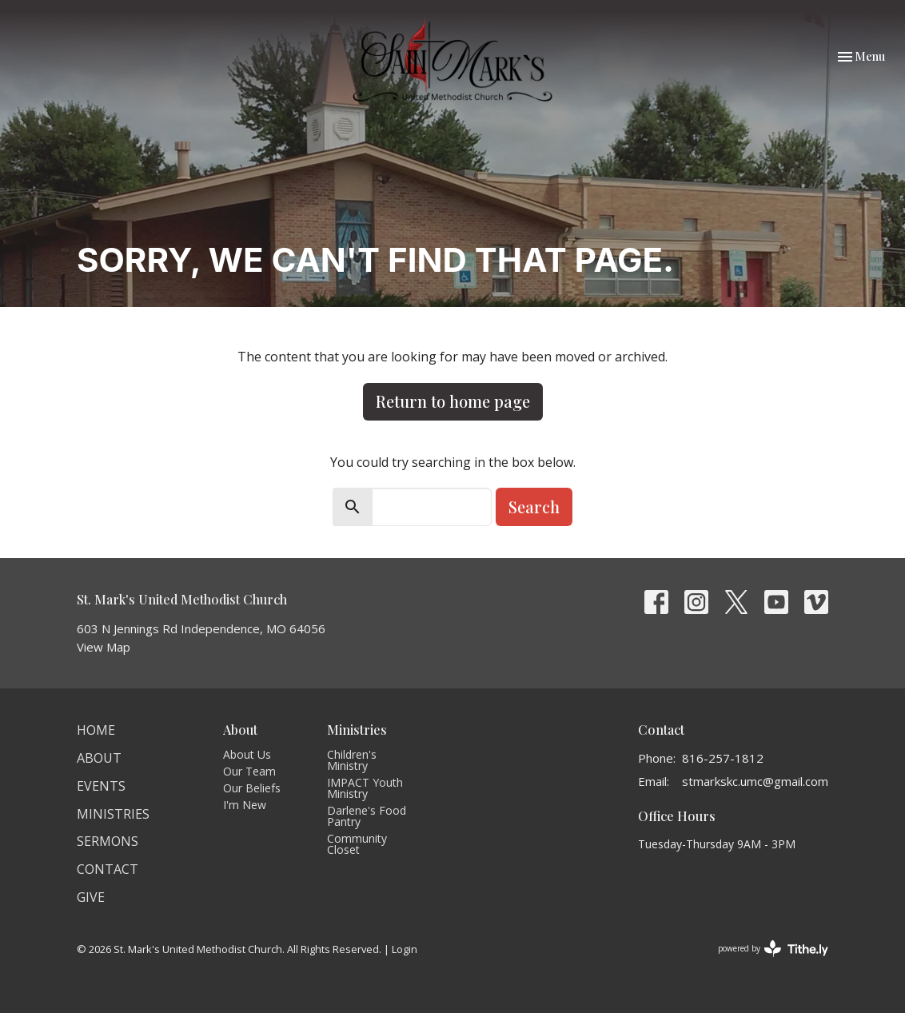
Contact (107, 869)
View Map (103, 647)
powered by (773, 948)
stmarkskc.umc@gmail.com (755, 781)
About (99, 758)
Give (91, 897)
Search (534, 506)
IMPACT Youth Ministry (365, 788)
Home (96, 730)
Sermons (107, 841)
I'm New (244, 804)
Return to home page (453, 401)
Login (404, 949)
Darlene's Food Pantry (366, 816)
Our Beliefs (252, 788)
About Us (247, 754)
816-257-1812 (722, 758)
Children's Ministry (352, 760)
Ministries (113, 814)
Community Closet (357, 844)
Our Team (249, 771)
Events (101, 786)
